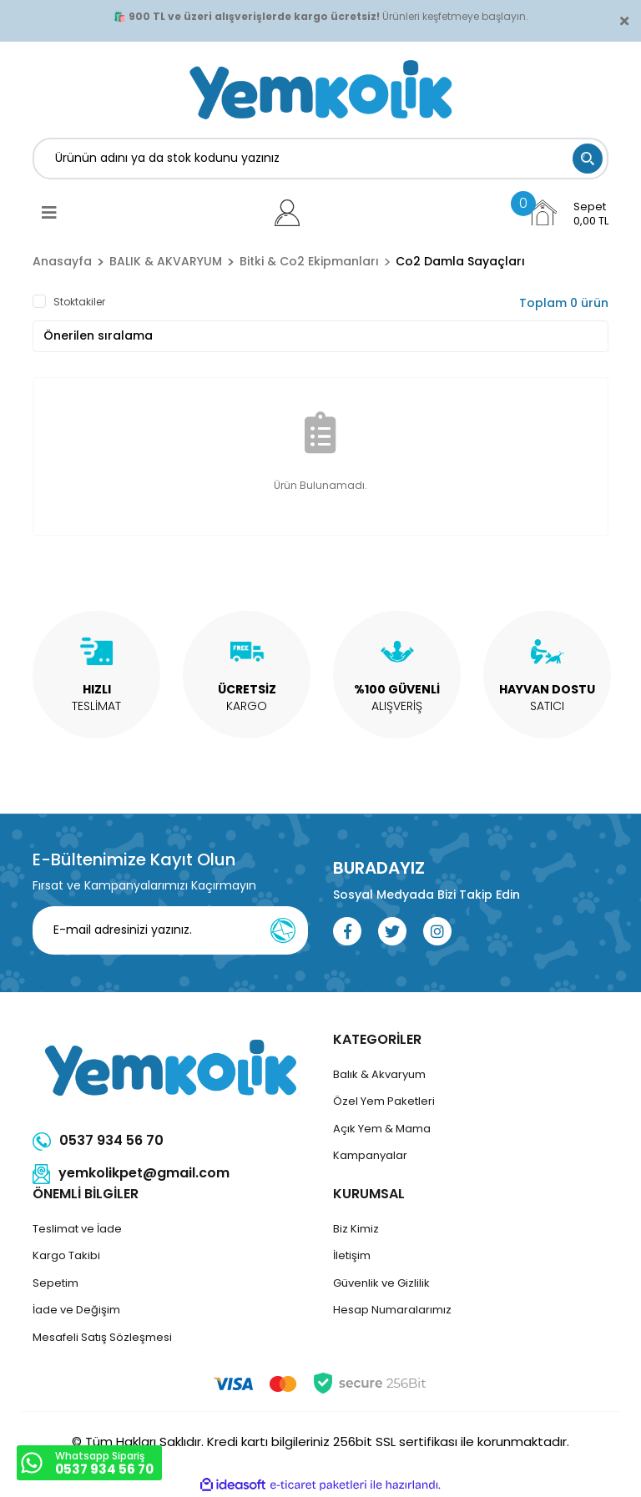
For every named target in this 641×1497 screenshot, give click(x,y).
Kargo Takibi (66, 1255)
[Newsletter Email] (181, 930)
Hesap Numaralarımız (392, 1310)
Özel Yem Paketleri (384, 1101)
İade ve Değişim (76, 1310)
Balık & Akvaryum (379, 1074)
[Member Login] (287, 212)
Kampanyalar (370, 1155)
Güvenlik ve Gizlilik (381, 1283)
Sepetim (55, 1283)
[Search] (320, 158)
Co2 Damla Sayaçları (460, 261)
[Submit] (282, 930)
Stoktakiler (79, 302)
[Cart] (567, 212)
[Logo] (320, 89)
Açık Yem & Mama (382, 1129)
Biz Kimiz (356, 1229)
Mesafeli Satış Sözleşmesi (102, 1337)
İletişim (352, 1255)
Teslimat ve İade (77, 1229)
